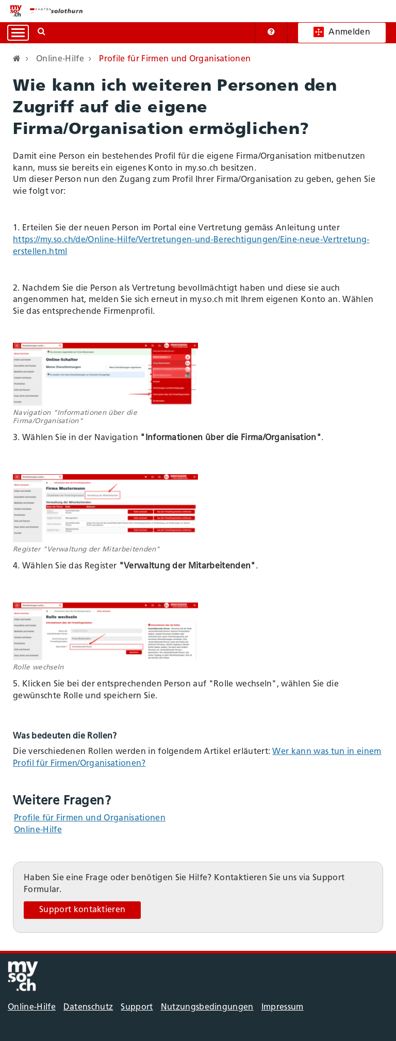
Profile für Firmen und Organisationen (90, 818)
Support (137, 1007)
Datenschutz (88, 1007)
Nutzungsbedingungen (207, 1007)
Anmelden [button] (342, 32)
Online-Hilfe (38, 830)
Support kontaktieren (82, 910)
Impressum (282, 1007)
